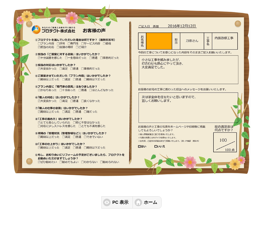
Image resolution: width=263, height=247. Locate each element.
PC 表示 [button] (120, 202)
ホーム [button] (150, 202)
